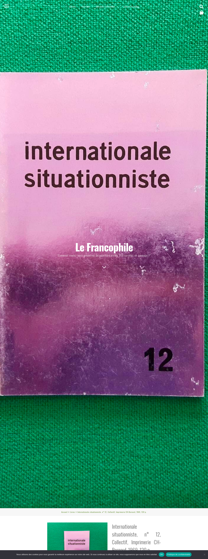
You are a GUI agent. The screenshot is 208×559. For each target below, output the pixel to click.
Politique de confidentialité (178, 554)
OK (161, 554)
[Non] (204, 554)
